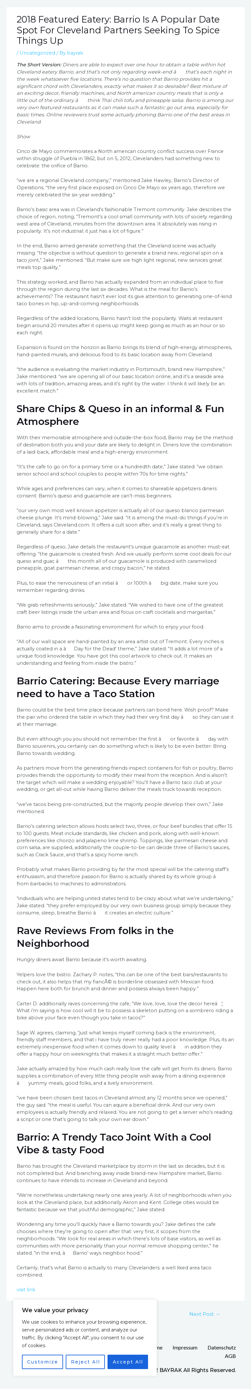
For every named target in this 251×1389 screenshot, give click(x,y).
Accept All (128, 1362)
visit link (26, 1290)
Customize (42, 1362)
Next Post (204, 1314)
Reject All (85, 1362)
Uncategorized (37, 53)
